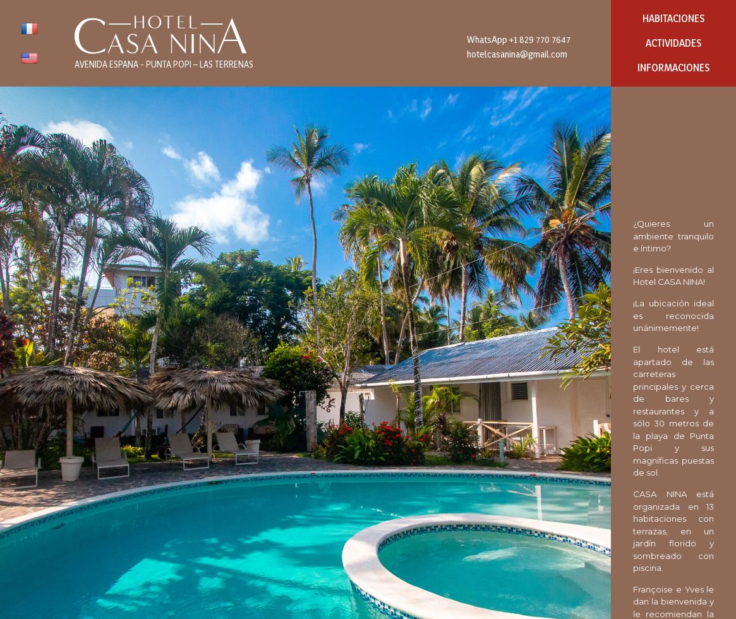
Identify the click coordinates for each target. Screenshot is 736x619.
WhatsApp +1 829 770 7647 (518, 39)
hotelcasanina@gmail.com (517, 54)
